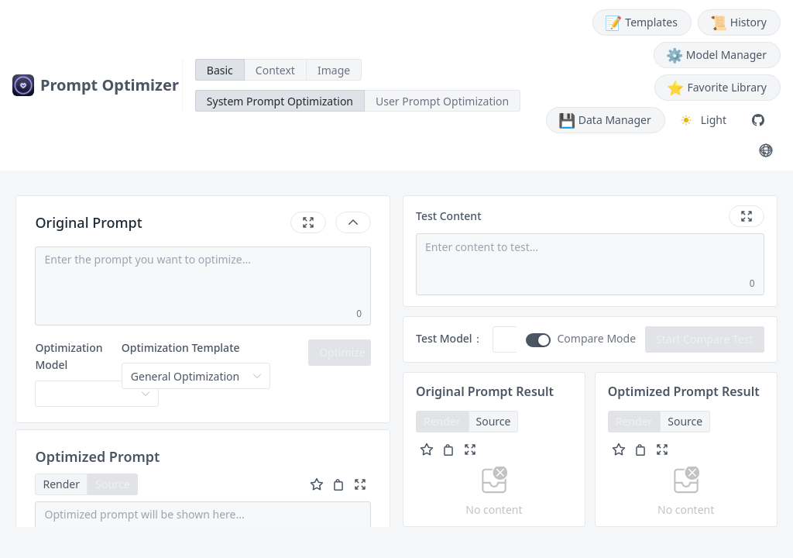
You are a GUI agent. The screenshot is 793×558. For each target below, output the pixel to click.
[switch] (538, 340)
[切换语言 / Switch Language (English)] (766, 150)
